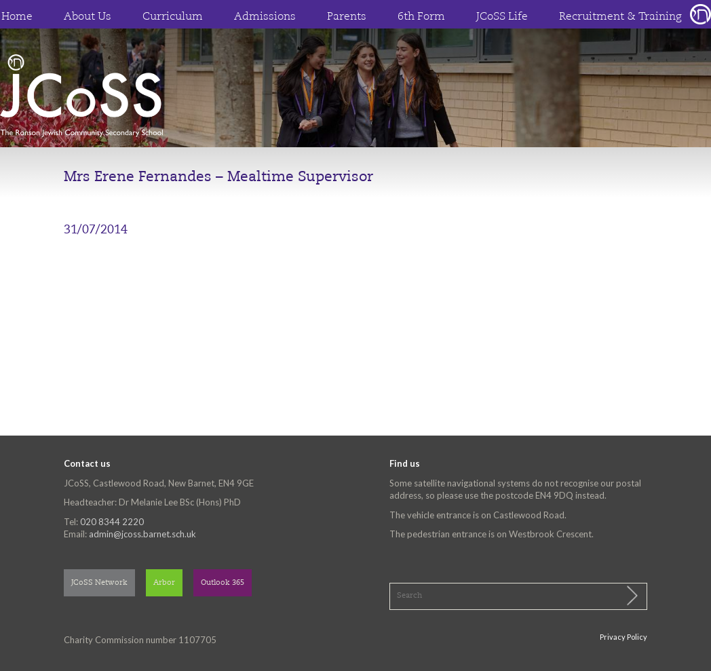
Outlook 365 (222, 583)
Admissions (265, 17)
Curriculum (172, 17)
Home (17, 17)
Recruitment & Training (620, 17)
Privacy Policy (623, 636)
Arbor (164, 583)
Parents (346, 17)
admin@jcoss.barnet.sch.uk (142, 534)
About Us (87, 17)
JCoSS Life (502, 17)
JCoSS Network (99, 583)
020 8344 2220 (112, 521)
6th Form (421, 17)
